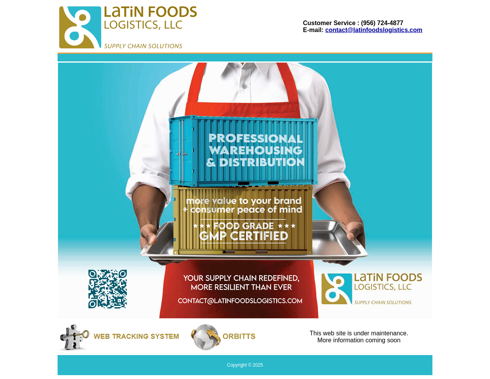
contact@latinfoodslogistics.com (373, 30)
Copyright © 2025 (245, 365)
